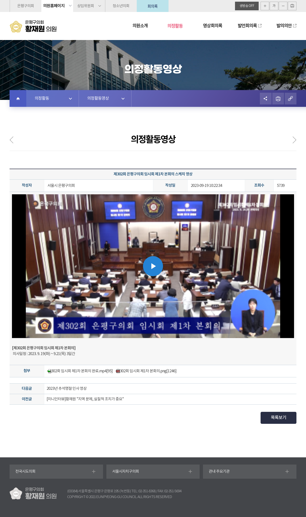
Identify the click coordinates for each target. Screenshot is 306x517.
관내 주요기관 (219, 471)
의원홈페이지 (54, 6)
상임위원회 (85, 6)
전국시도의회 (25, 471)
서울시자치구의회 (125, 471)
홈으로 (18, 98)
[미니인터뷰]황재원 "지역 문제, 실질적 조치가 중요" (85, 399)
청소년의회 (121, 6)
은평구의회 (25, 6)
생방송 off (247, 6)
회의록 (153, 6)
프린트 (278, 98)
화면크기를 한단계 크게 (265, 6)
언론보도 (291, 140)
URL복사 (290, 98)
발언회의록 (247, 26)
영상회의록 (212, 26)
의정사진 (15, 140)
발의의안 (284, 26)
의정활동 (175, 26)
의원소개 (140, 26)
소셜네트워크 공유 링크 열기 (266, 98)
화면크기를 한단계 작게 (283, 6)
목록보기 (278, 417)
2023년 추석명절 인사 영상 (67, 388)
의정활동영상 (98, 98)
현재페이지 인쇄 (292, 6)
